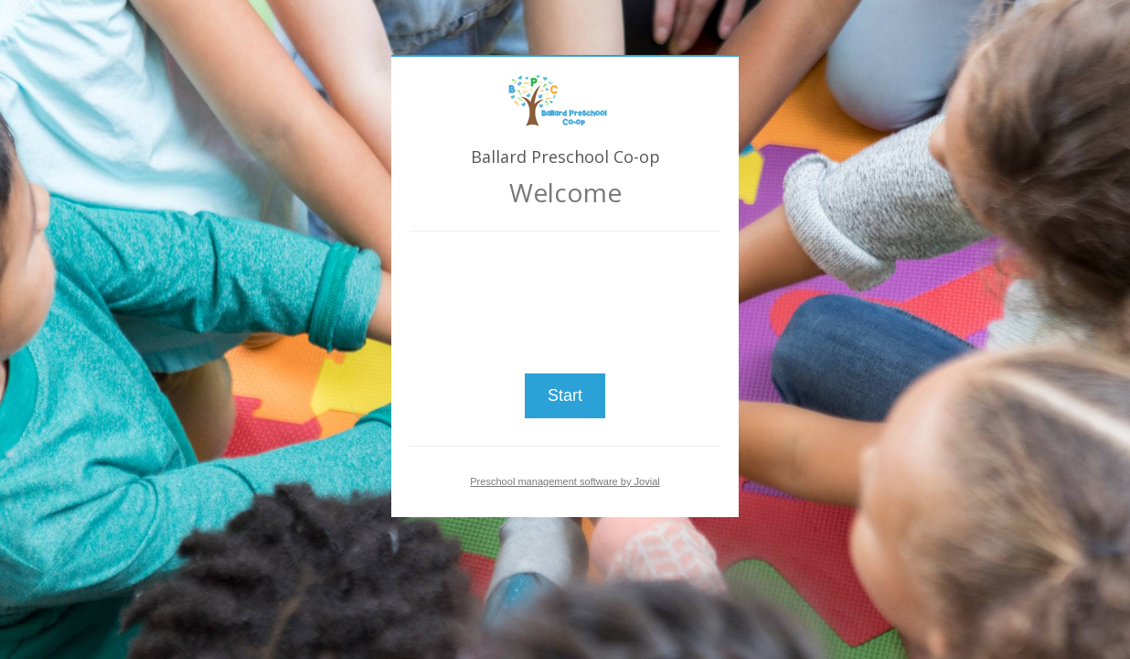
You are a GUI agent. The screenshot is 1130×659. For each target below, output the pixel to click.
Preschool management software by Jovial (565, 481)
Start (565, 395)
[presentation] (565, 294)
